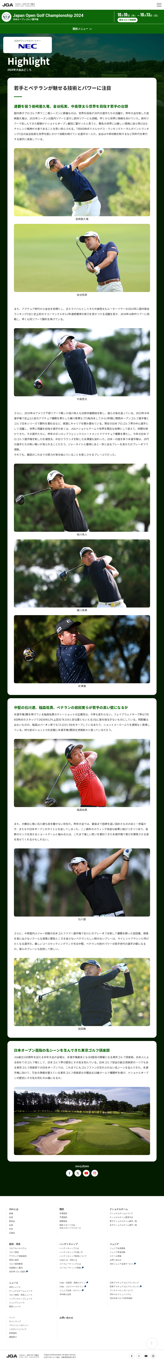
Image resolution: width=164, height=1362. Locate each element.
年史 (11, 1229)
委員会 (12, 1221)
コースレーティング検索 (70, 1268)
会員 (11, 1225)
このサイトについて (18, 1329)
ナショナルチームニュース (20, 1291)
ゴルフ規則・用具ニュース (20, 1295)
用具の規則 (14, 1260)
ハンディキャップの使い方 (71, 1252)
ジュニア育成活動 (117, 1252)
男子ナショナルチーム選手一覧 (123, 1221)
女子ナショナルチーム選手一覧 (123, 1225)
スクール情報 (115, 1256)
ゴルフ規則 (14, 1252)
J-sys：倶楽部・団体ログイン (72, 1283)
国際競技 (63, 1221)
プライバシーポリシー (19, 1325)
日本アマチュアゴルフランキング (124, 1283)
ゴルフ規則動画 (16, 1264)
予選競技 (63, 1217)
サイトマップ (15, 1321)
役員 (11, 1217)
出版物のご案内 (16, 1268)
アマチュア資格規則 (18, 1256)
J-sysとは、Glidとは (68, 1260)
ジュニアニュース (17, 1302)
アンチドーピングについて (121, 1290)
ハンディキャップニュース (20, 1299)
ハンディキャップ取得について (73, 1256)
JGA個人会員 (65, 1294)
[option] (27, 45)
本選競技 (63, 1213)
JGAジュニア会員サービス (121, 1264)
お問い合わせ (115, 1260)
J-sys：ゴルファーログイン (71, 1286)
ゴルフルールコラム (18, 1248)
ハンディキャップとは (69, 1248)
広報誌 (12, 1233)
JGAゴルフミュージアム (120, 1294)
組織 (11, 1213)
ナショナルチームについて (121, 1213)
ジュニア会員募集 (117, 1248)
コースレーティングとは (70, 1264)
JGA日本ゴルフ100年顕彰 (121, 1298)
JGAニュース (15, 1287)
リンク (12, 1317)
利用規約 (13, 1333)
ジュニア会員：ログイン (70, 1290)
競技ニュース (15, 1306)
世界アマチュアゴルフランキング (124, 1286)
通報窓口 (13, 1337)
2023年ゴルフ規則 (17, 1272)
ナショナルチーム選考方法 (121, 1217)
